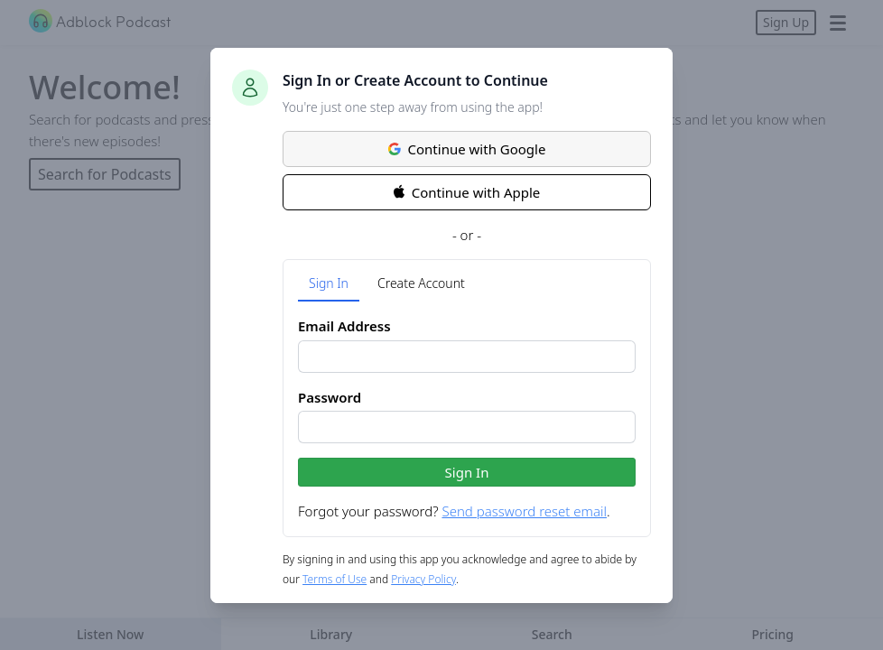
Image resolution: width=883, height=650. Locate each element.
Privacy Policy (423, 579)
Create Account (421, 283)
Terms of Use (334, 579)
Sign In (329, 283)
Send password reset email (524, 511)
